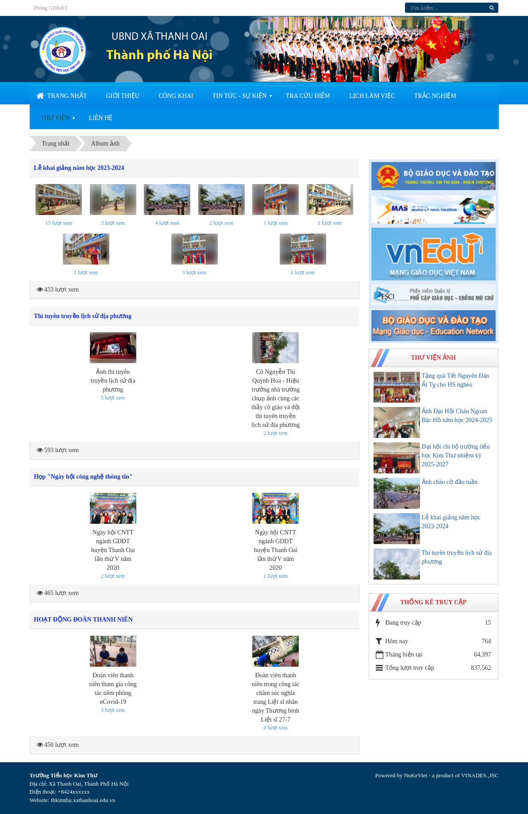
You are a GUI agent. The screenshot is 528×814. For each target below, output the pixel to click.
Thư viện (55, 118)
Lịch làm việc (372, 95)
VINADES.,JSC (480, 775)
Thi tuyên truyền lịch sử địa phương (82, 316)
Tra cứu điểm (308, 95)
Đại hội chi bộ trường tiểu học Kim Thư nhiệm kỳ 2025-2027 (456, 455)
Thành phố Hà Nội (159, 56)
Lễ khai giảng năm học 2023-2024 (79, 168)
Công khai (175, 95)
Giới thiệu (122, 95)
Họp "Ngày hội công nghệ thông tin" (83, 476)
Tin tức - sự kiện (239, 95)
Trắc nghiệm (435, 95)
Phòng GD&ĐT (51, 8)
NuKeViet (416, 775)
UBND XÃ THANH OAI (160, 37)
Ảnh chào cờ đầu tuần (450, 482)
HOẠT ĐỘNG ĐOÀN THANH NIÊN (83, 619)
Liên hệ (101, 118)
